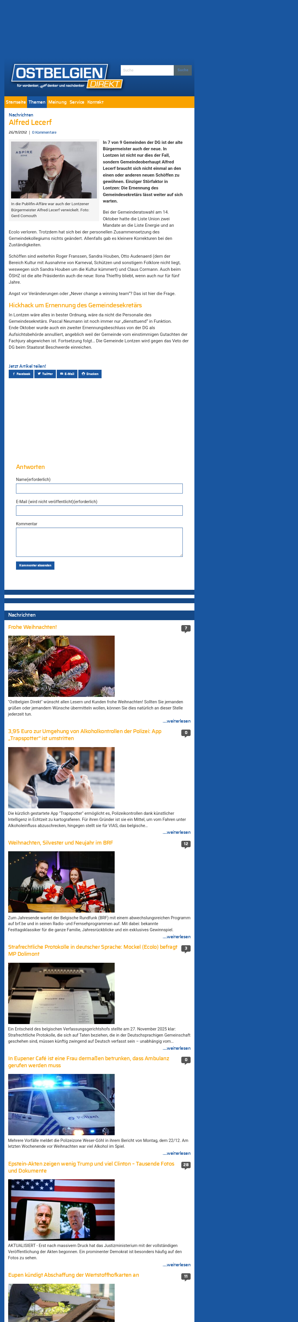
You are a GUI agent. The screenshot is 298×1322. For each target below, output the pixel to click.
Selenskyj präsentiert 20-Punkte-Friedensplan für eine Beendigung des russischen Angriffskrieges (47, 647)
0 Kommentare (44, 133)
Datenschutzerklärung (163, 1306)
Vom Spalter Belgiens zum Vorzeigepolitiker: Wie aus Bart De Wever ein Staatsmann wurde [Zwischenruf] (51, 1006)
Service (77, 102)
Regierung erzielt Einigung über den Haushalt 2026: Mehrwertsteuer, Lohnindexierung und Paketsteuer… (45, 622)
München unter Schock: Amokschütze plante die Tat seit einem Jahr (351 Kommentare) (148, 1126)
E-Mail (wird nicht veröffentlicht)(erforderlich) (56, 501)
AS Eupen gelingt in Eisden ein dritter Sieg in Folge (52, 1056)
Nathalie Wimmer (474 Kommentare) (147, 1010)
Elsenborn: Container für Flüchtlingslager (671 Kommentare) (151, 955)
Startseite (16, 102)
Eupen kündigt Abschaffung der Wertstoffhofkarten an (43, 1042)
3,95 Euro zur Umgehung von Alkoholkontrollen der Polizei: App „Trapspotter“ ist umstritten (45, 1087)
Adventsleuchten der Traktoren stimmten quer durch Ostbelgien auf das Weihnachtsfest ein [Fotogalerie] (52, 1025)
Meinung (57, 102)
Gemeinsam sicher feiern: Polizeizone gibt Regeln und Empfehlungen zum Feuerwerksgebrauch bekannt (49, 1106)
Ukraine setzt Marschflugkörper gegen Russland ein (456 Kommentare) (148, 1022)
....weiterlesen (177, 756)
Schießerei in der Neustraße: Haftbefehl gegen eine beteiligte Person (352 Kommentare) (149, 1107)
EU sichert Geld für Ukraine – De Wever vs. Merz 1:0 (50, 989)
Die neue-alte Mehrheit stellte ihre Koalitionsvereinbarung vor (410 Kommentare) (144, 1038)
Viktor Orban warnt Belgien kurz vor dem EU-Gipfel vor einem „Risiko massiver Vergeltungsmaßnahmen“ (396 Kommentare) (150, 1085)
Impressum (124, 1306)
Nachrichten (21, 115)
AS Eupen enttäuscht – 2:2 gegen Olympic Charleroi (45, 1070)
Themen (37, 102)
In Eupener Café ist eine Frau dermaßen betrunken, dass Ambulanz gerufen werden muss (50, 958)
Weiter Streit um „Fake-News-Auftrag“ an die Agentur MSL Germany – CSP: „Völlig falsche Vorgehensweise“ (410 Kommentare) (150, 1061)
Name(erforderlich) (33, 479)
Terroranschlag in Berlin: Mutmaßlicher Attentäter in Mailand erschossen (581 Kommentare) (149, 971)
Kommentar (26, 524)
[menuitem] (15, 102)
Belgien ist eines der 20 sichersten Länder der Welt (52, 975)
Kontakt (95, 102)
